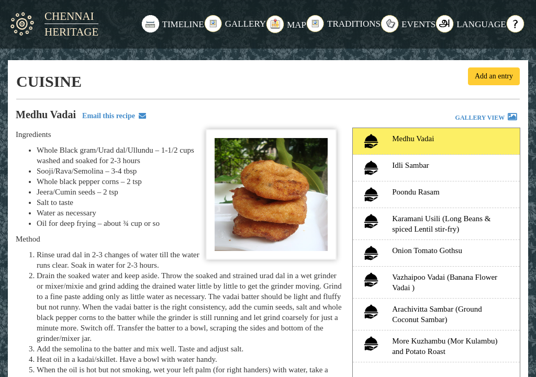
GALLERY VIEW (486, 118)
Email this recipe (112, 116)
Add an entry (494, 76)
